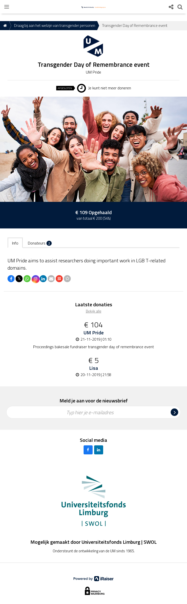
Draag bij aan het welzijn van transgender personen (54, 25)
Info (15, 243)
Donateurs (40, 243)
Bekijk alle (93, 311)
